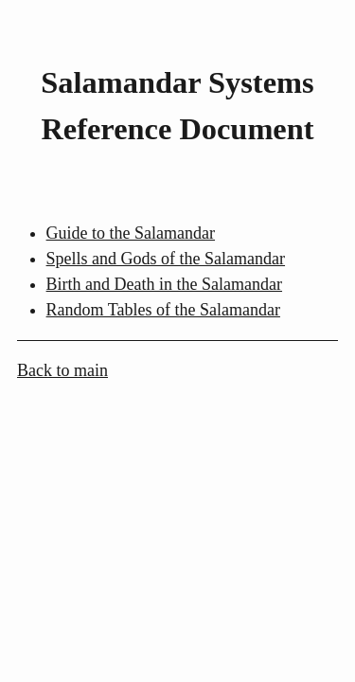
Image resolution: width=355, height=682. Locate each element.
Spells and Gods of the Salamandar (165, 258)
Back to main (62, 370)
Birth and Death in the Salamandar (164, 284)
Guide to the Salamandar (130, 233)
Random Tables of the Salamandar (163, 309)
